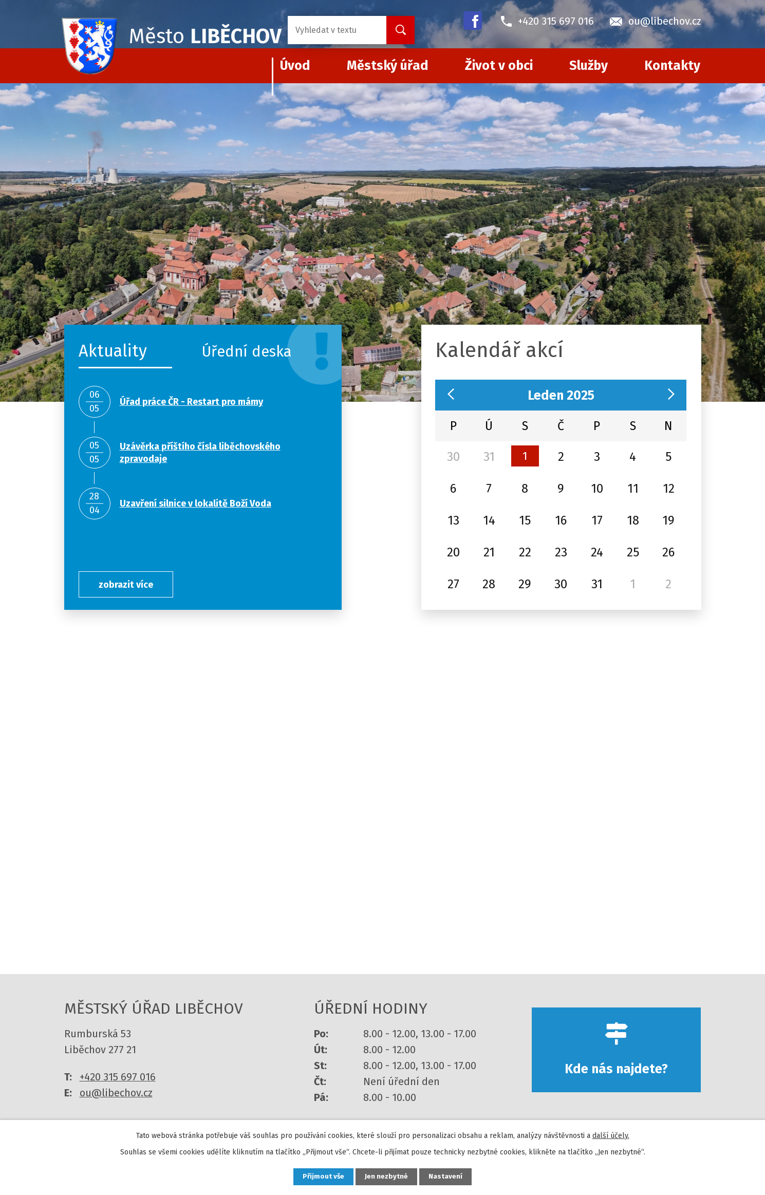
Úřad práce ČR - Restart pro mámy (191, 401)
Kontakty (672, 65)
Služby (588, 65)
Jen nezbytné (387, 1176)
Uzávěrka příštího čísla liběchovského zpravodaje (200, 452)
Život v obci (499, 65)
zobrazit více (131, 584)
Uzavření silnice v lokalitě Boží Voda (195, 503)
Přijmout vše (320, 1176)
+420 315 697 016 (118, 1085)
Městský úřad (387, 65)
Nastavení (450, 1176)
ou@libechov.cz (116, 1101)
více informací (382, 818)
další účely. (610, 1134)
